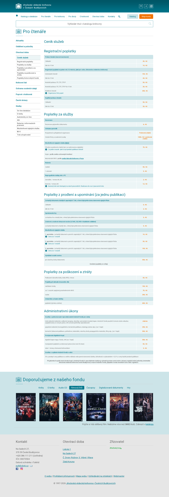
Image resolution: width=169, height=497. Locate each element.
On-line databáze (23, 111)
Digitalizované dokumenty (111, 387)
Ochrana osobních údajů (26, 88)
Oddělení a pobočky (24, 46)
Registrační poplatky (25, 62)
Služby (18, 106)
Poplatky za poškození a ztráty (26, 74)
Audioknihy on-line (24, 117)
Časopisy (90, 387)
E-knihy (20, 114)
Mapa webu (81, 476)
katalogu (150, 424)
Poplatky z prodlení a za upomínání (26, 69)
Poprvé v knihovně (24, 94)
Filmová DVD (77, 387)
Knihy (41, 387)
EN (141, 6)
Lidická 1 (67, 449)
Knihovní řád (21, 83)
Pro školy (72, 16)
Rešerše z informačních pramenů (26, 124)
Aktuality (20, 41)
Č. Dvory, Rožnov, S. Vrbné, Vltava (78, 457)
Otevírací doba (98, 16)
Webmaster (118, 476)
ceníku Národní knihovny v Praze (73, 158)
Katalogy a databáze (29, 16)
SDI (18, 120)
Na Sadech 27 (69, 453)
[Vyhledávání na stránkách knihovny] (118, 16)
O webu (48, 476)
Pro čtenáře (46, 16)
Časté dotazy (21, 100)
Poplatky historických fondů (28, 78)
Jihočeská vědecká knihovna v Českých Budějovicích (91, 483)
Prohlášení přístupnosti (64, 476)
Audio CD (63, 387)
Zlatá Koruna (68, 461)
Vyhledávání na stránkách (100, 476)
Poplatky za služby (24, 65)
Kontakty (111, 16)
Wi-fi (19, 132)
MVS (67, 143)
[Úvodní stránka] (17, 15)
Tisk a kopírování (24, 135)
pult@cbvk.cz (22, 466)
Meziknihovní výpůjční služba (28, 128)
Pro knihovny (59, 16)
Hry (128, 387)
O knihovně (84, 16)
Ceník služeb (22, 58)
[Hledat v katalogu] (150, 23)
